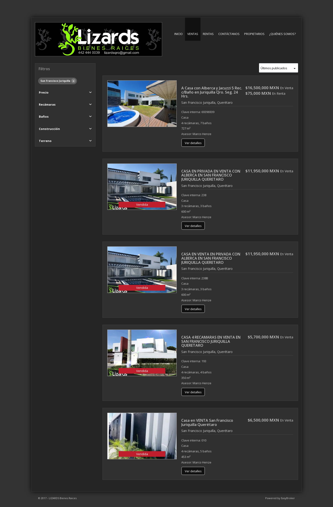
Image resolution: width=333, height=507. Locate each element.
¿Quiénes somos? (282, 34)
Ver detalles (193, 143)
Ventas (192, 34)
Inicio (178, 34)
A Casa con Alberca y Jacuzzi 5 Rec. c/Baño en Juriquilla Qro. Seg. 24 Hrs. (211, 92)
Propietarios (254, 34)
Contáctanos (229, 34)
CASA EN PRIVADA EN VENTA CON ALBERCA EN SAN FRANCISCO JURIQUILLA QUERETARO (210, 175)
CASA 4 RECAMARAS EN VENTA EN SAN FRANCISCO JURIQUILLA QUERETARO (210, 341)
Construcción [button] (49, 129)
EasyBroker (288, 498)
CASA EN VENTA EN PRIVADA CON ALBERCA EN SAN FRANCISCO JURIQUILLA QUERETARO (210, 258)
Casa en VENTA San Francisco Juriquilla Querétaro (207, 422)
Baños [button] (44, 116)
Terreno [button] (45, 141)
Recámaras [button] (47, 104)
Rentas (208, 34)
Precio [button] (44, 92)
